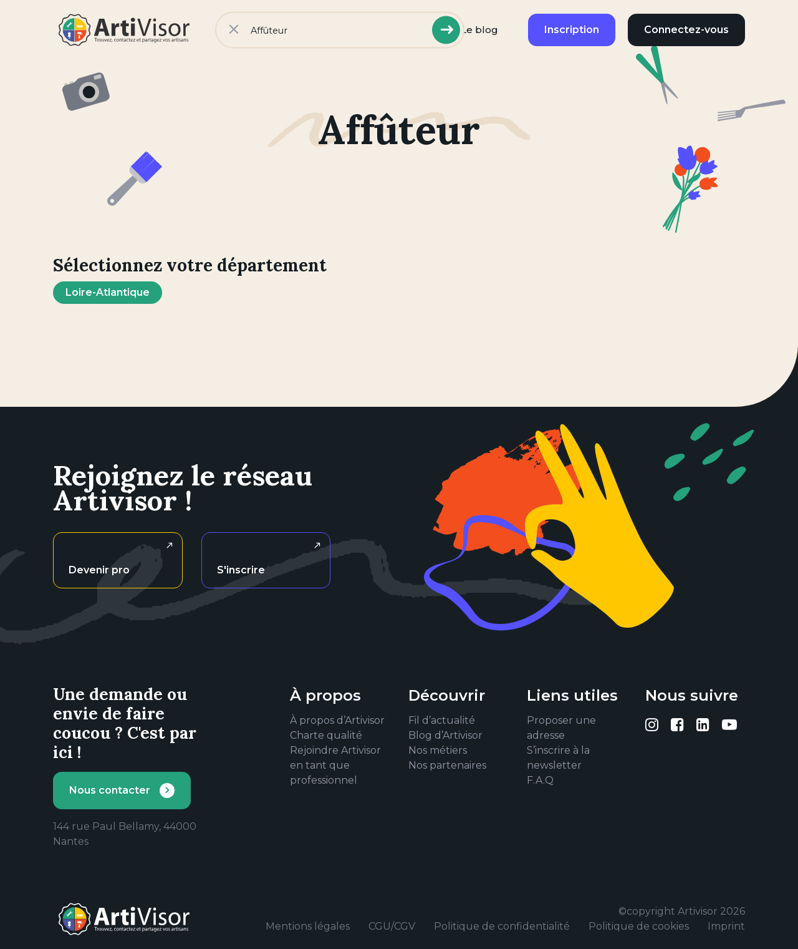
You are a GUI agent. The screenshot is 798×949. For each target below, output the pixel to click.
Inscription (571, 30)
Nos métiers (437, 750)
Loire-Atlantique (107, 292)
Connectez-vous (686, 30)
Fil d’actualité (441, 720)
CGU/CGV (391, 926)
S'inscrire (241, 570)
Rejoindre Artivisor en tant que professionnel (335, 765)
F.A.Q (540, 780)
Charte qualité (326, 735)
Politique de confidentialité (502, 926)
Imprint (726, 926)
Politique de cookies (639, 926)
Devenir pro (99, 570)
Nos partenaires (447, 765)
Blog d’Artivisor (445, 735)
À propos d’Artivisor (337, 720)
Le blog (479, 30)
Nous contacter (109, 790)
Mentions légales (308, 926)
